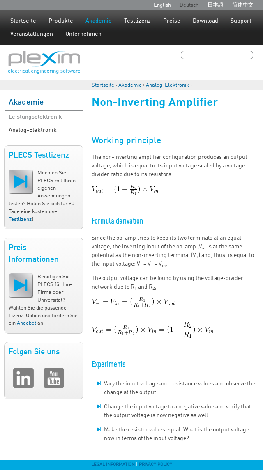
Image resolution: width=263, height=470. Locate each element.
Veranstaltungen (31, 34)
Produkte (60, 21)
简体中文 (243, 5)
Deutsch (189, 5)
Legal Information (113, 464)
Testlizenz (137, 21)
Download (205, 21)
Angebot (26, 323)
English (162, 5)
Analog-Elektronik (167, 85)
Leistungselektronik (35, 117)
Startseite (23, 21)
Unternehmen (83, 34)
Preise (171, 21)
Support (241, 21)
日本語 (216, 5)
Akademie (98, 21)
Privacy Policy (155, 464)
